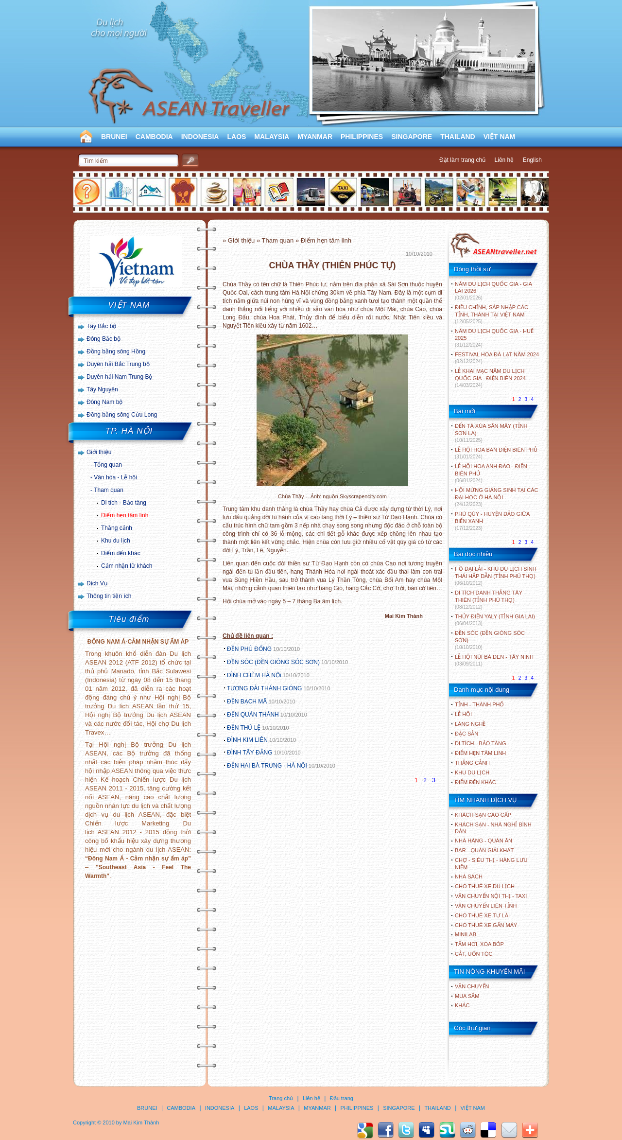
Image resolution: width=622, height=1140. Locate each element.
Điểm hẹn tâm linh (124, 515)
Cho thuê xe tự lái (482, 915)
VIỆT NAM (500, 136)
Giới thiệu (98, 452)
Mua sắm (467, 996)
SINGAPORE (411, 136)
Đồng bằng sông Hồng (115, 351)
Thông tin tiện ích (108, 596)
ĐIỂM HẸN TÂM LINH (480, 753)
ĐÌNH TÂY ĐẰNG (250, 752)
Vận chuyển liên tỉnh (486, 906)
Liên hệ (504, 160)
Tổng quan (108, 464)
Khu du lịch (115, 540)
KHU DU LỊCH (472, 772)
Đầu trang (341, 1098)
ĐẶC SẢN (466, 734)
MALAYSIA (271, 136)
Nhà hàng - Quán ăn (483, 840)
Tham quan (108, 490)
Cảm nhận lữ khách (126, 565)
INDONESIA (200, 136)
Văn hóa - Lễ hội (115, 477)
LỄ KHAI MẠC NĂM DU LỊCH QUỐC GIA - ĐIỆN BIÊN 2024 (490, 378)
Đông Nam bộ (104, 402)
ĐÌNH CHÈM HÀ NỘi (254, 675)
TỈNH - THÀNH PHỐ (479, 704)
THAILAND (457, 136)
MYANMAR (314, 136)
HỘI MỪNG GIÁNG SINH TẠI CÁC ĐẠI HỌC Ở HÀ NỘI (496, 497)
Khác (462, 1005)
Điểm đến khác (120, 553)
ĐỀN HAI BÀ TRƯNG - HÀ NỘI (267, 765)
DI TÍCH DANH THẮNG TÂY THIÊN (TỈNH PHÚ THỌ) (488, 600)
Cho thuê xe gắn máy (486, 925)
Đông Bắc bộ (103, 338)
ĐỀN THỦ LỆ (243, 727)
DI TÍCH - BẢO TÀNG (480, 743)
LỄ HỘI (463, 714)
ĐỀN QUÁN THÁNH (253, 714)
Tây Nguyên (102, 389)
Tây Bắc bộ (101, 326)
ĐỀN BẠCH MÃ (248, 701)
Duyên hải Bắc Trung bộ (118, 364)
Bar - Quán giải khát (484, 850)
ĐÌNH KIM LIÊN (247, 740)
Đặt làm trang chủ (462, 160)
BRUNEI (114, 136)
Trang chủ (281, 1098)
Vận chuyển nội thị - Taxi (491, 896)
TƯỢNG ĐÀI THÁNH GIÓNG (264, 688)
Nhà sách (469, 876)
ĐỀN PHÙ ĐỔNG (249, 649)
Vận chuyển (472, 986)
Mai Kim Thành (141, 1122)
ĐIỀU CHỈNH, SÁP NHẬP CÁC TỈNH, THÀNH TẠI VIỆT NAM (491, 314)
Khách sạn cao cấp (483, 815)
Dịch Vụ (96, 583)
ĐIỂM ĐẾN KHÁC (475, 782)
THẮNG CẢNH (472, 763)
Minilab (465, 934)
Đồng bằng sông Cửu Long (121, 414)
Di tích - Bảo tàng (123, 502)
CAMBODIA (154, 136)
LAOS (236, 136)
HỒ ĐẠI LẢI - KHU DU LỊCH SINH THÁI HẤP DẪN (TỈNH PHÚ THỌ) (495, 576)
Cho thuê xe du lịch (485, 886)
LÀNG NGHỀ (470, 724)
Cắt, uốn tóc (474, 954)
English (532, 160)
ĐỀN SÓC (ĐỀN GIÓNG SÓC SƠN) (273, 662)
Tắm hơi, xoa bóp (479, 944)
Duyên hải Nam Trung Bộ (119, 376)
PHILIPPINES (362, 136)
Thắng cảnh (116, 528)
